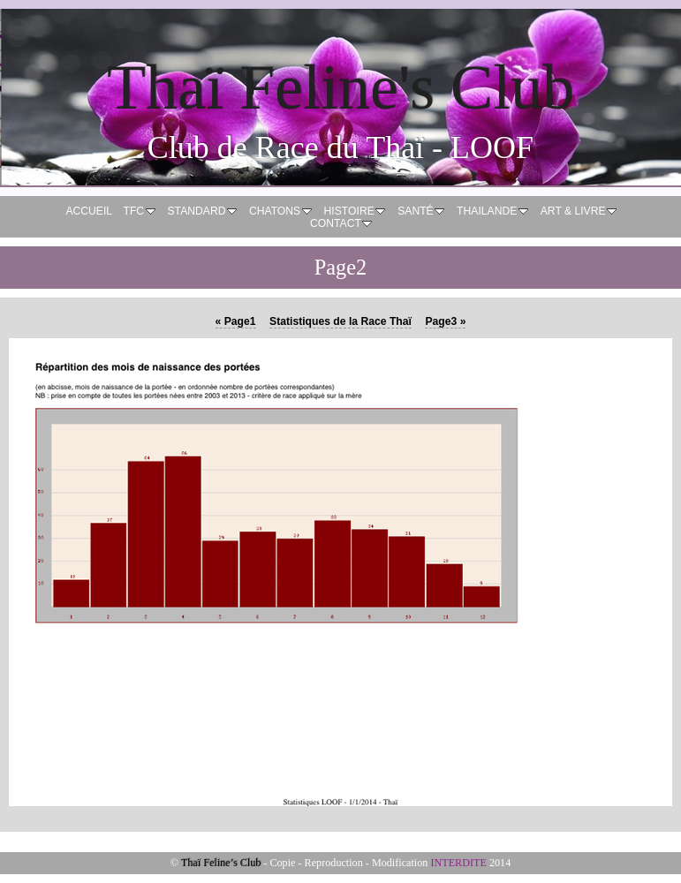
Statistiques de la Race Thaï (340, 321)
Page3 (445, 321)
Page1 (236, 321)
